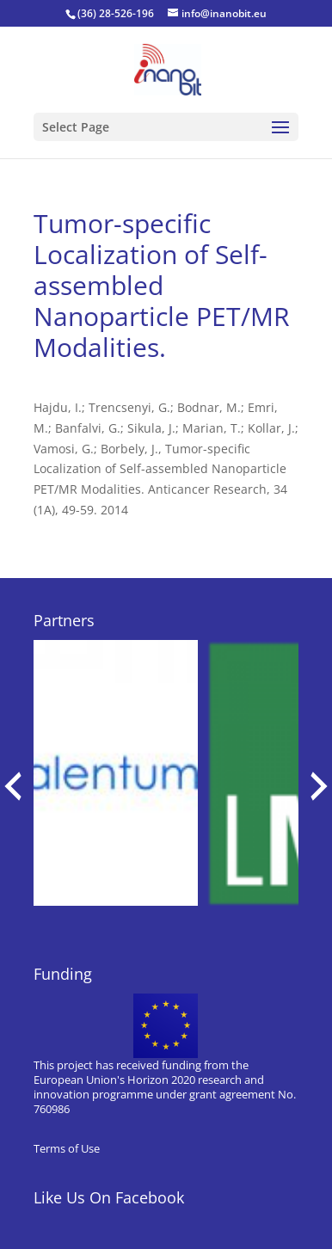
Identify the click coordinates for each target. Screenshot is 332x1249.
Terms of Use (67, 1148)
